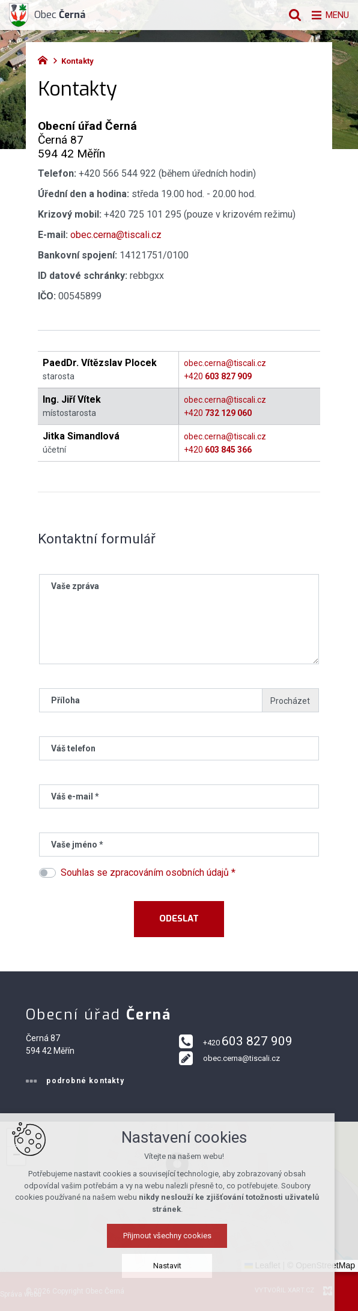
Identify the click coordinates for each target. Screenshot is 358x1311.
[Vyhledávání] (289, 15)
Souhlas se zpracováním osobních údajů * (148, 872)
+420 (218, 376)
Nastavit (179, 1272)
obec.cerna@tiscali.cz (116, 234)
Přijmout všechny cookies (179, 1242)
